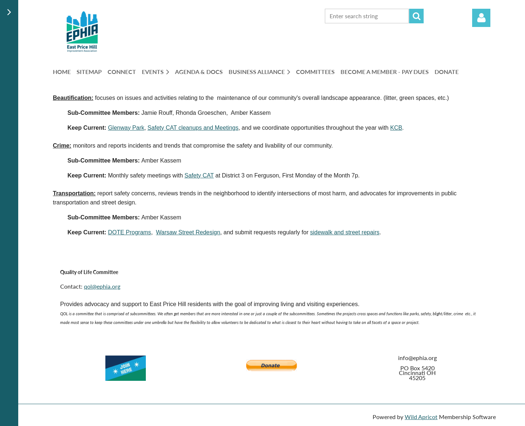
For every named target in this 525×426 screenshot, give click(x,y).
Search (416, 16)
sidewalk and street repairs (344, 232)
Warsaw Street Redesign (188, 232)
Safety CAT (199, 175)
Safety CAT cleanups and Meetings (193, 128)
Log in (481, 18)
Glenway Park (126, 128)
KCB (396, 128)
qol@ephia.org (102, 286)
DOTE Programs (129, 232)
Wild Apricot (421, 416)
